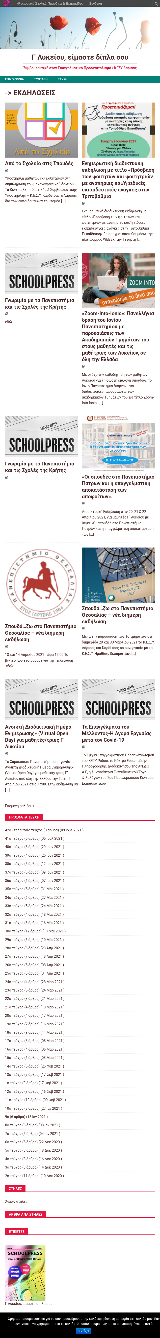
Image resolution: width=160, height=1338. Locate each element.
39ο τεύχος (14, 855)
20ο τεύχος (14, 1015)
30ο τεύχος (14, 931)
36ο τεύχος (14, 881)
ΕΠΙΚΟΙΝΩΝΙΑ (14, 79)
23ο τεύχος (14, 990)
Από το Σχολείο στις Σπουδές (39, 163)
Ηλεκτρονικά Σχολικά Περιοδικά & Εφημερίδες (49, 3)
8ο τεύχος (13, 1125)
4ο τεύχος (13, 1159)
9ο (7, 1117)
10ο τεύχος (14, 1108)
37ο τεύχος (14, 872)
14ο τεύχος (14, 1066)
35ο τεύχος (14, 889)
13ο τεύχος (14, 1075)
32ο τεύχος (14, 914)
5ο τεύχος (13, 1150)
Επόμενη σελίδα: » (19, 806)
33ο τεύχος (14, 906)
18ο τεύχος (14, 1032)
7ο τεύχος (13, 1134)
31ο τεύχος (14, 923)
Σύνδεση (95, 3)
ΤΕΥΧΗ (63, 79)
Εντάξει (84, 1331)
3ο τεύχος (13, 1167)
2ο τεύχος (13, 1176)
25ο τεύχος (14, 973)
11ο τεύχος (14, 1100)
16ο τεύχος (14, 1049)
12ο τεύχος (14, 1091)
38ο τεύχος (14, 864)
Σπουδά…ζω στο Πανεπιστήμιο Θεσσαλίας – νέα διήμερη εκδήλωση (40, 632)
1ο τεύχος (13, 1083)
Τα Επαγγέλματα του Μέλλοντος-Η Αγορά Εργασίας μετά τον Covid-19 (116, 733)
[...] (63, 201)
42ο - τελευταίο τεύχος (24, 830)
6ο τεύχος (13, 1142)
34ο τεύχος (14, 898)
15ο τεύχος (14, 1058)
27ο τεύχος (14, 956)
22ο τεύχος (14, 999)
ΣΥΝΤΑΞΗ (41, 79)
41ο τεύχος (14, 838)
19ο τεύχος (14, 1024)
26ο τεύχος (14, 965)
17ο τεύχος (14, 1041)
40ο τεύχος (14, 847)
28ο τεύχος (14, 948)
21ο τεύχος (14, 1007)
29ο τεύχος (14, 940)
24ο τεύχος (14, 982)
